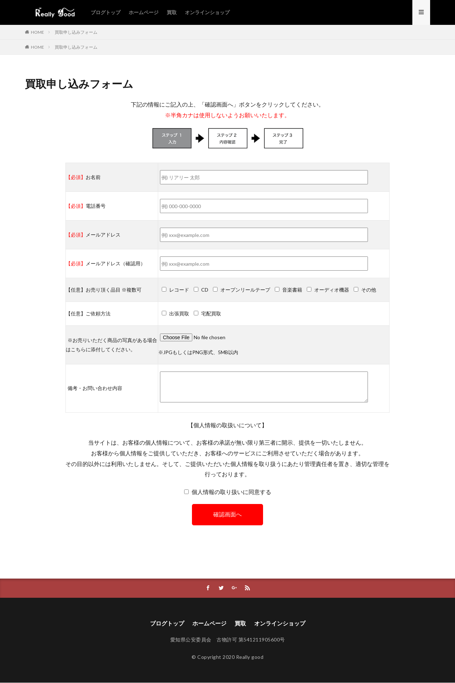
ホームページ (144, 12)
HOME (37, 32)
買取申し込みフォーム (76, 32)
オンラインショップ (207, 12)
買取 (172, 12)
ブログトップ (106, 12)
